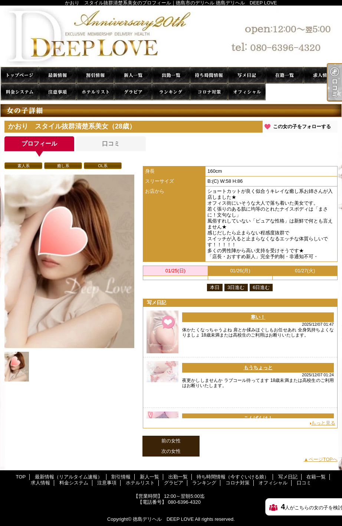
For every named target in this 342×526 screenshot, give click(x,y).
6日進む (261, 287)
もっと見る (323, 423)
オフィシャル (247, 92)
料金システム (20, 92)
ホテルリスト (95, 92)
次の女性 (171, 451)
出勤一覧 (171, 75)
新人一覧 (133, 75)
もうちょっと (258, 367)
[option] (69, 261)
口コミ (284, 92)
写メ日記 (247, 75)
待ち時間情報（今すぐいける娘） (209, 75)
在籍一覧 (284, 75)
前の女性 (171, 441)
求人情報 (322, 75)
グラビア (133, 92)
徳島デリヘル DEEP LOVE (163, 519)
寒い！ (258, 317)
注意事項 (57, 92)
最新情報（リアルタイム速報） (57, 75)
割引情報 (95, 75)
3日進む (235, 287)
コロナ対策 (209, 92)
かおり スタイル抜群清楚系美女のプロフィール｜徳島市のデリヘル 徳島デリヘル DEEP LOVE (171, 36)
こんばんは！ (258, 418)
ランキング (171, 92)
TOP (20, 75)
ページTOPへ (323, 459)
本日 (215, 287)
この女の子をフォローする (302, 126)
